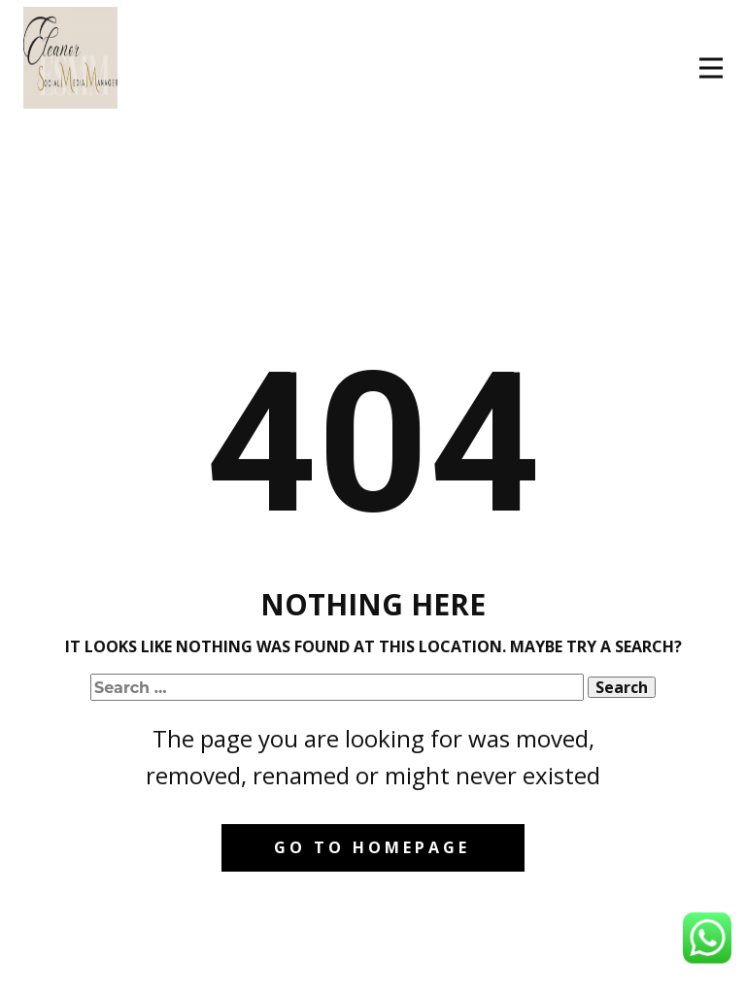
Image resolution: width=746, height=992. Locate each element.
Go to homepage (372, 847)
